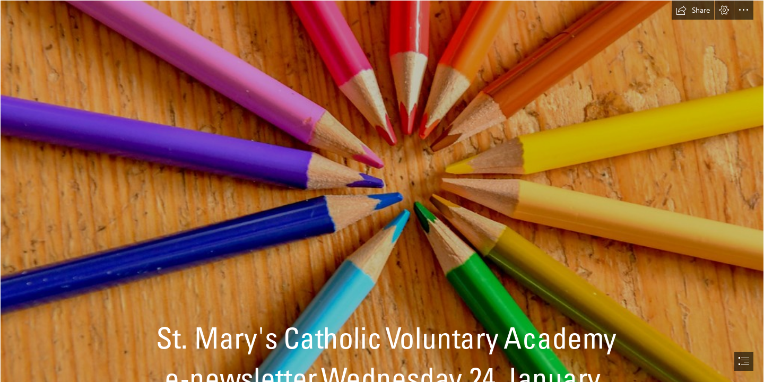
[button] (693, 10)
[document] (382, 191)
